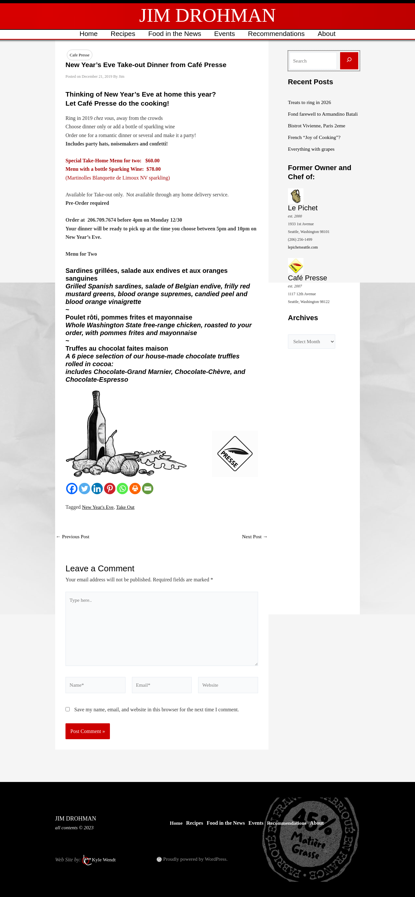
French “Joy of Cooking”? (315, 145)
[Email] (147, 489)
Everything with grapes (312, 156)
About (328, 33)
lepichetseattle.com (303, 255)
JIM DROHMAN (207, 15)
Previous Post (73, 537)
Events (225, 33)
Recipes (122, 33)
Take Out (126, 507)
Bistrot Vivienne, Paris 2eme (318, 133)
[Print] (135, 489)
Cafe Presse (79, 54)
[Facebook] (71, 489)
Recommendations (277, 33)
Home (87, 33)
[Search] (349, 60)
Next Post (254, 537)
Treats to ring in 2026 (310, 102)
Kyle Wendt (104, 859)
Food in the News (174, 33)
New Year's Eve (98, 507)
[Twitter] (84, 489)
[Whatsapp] (122, 489)
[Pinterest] (109, 489)
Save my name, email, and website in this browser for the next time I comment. (156, 713)
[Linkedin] (97, 489)
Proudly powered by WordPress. (196, 859)
